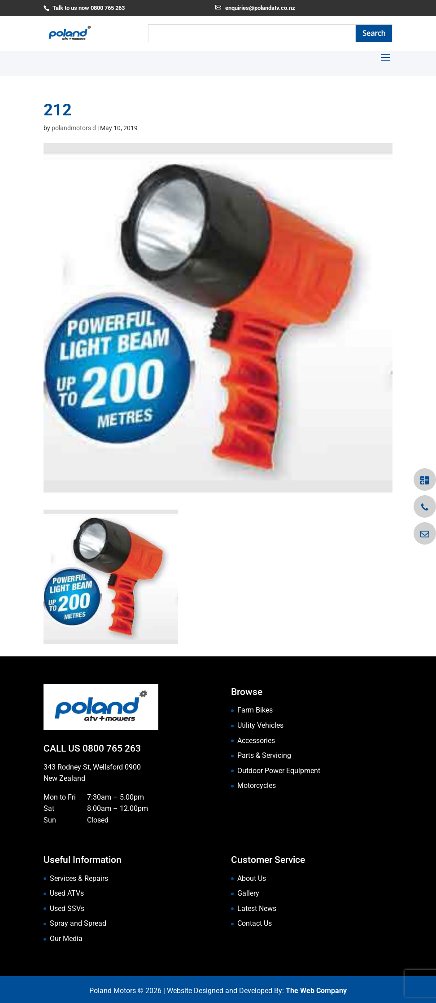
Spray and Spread (78, 923)
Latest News (256, 908)
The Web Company (316, 990)
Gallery (248, 893)
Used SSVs (67, 908)
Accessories (256, 740)
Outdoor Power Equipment (278, 770)
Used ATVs (67, 893)
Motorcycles (256, 785)
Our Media (66, 938)
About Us (251, 878)
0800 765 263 (112, 748)
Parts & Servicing (264, 755)
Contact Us (254, 923)
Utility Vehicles (260, 725)
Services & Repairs (79, 878)
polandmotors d (74, 128)
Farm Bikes (255, 710)
